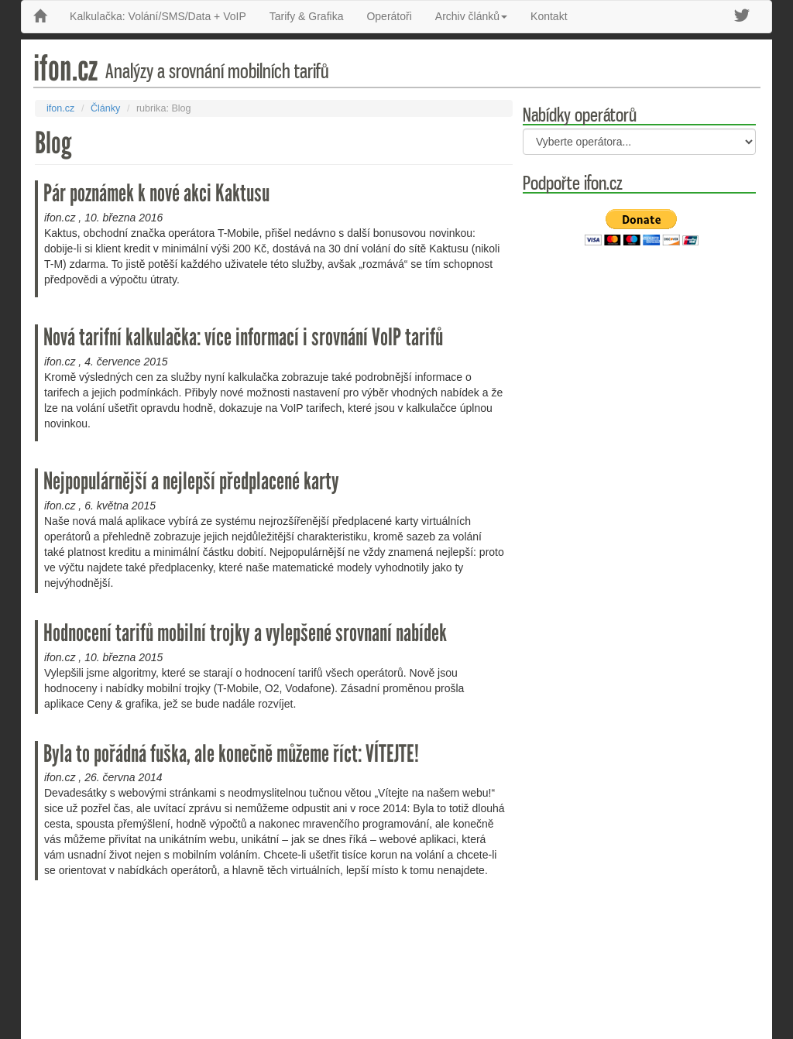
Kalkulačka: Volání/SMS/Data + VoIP (158, 16)
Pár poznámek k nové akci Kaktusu (156, 193)
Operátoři (388, 16)
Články (106, 108)
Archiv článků (471, 16)
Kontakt (548, 16)
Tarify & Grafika (306, 16)
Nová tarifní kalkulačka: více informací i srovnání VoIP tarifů (243, 337)
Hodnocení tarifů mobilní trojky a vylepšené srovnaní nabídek (245, 633)
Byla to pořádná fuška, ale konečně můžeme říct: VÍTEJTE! (231, 753)
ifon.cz (60, 108)
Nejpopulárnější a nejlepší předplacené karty (191, 481)
